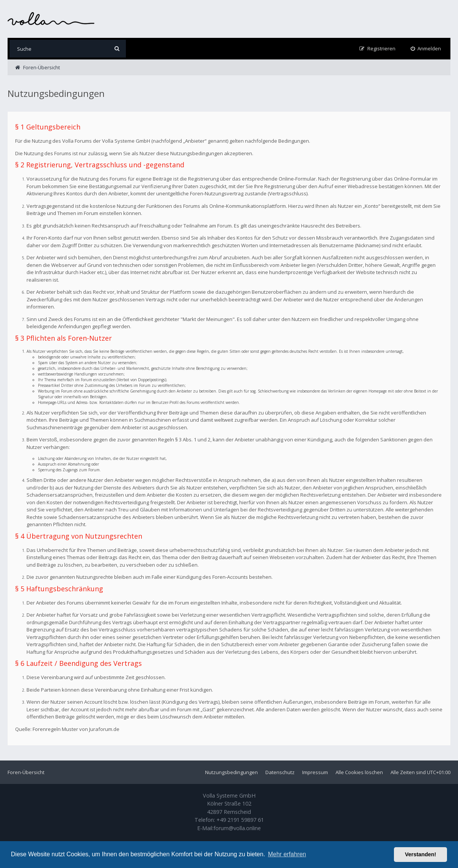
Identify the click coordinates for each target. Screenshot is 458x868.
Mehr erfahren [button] (287, 854)
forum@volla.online (237, 828)
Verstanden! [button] (420, 854)
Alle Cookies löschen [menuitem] (359, 772)
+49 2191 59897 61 (240, 819)
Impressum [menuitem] (315, 772)
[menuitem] (426, 49)
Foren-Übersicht (26, 772)
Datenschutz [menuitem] (280, 772)
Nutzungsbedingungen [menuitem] (231, 772)
